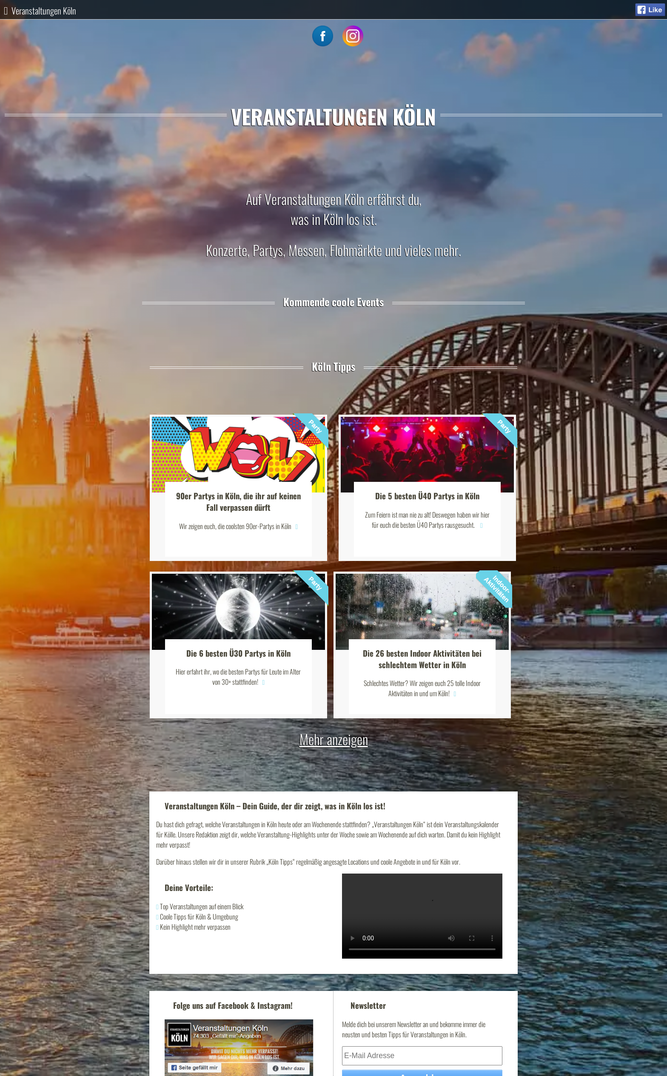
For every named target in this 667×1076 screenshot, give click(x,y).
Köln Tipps (333, 366)
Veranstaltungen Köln (43, 10)
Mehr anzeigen (333, 739)
